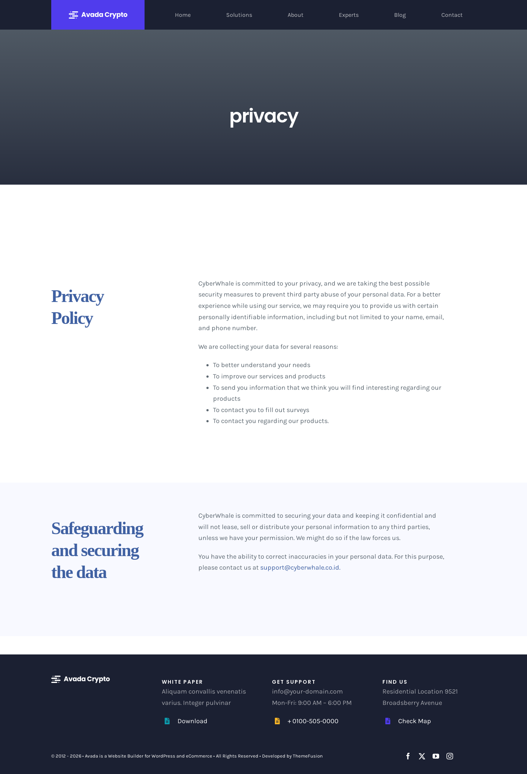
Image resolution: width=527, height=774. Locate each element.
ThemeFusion (308, 756)
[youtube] (436, 756)
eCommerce (199, 756)
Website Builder (125, 756)
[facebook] (408, 756)
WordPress (163, 756)
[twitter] (422, 756)
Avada (91, 756)
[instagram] (449, 756)
